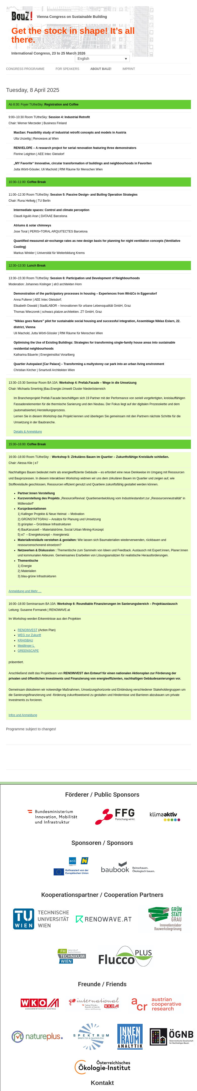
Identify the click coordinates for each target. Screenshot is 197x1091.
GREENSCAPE (28, 651)
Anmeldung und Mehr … (25, 591)
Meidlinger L (26, 645)
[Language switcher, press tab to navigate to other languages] (102, 58)
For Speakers (67, 69)
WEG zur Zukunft (29, 635)
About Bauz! (100, 69)
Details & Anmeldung (28, 431)
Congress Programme (25, 69)
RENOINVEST (27, 630)
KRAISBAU (25, 640)
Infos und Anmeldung (23, 715)
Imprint (128, 69)
